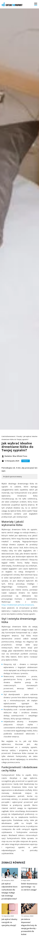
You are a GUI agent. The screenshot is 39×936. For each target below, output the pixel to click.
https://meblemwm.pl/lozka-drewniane (18, 605)
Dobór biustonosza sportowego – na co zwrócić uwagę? (29, 887)
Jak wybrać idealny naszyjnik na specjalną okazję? (9, 922)
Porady (25, 461)
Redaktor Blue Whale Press (16, 456)
